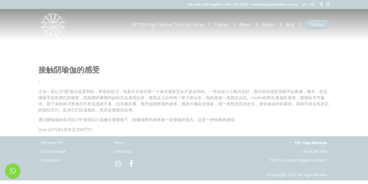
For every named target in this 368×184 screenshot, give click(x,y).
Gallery (268, 24)
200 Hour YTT (52, 142)
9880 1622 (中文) (236, 4)
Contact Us (123, 151)
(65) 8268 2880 (315, 151)
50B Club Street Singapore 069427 (298, 160)
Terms (119, 142)
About (245, 24)
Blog (290, 24)
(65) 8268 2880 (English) (205, 4)
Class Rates (50, 160)
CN (312, 4)
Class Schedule (53, 151)
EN (305, 4)
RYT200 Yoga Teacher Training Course (168, 24)
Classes (222, 24)
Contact (317, 24)
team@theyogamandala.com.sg (274, 4)
